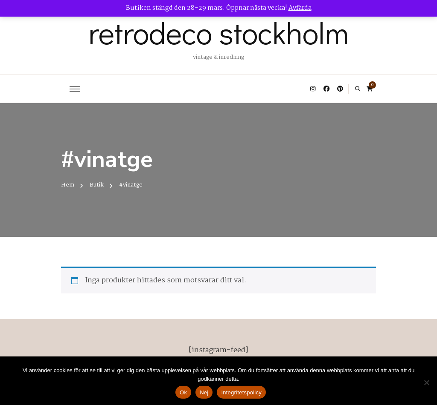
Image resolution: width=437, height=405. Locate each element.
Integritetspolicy (241, 392)
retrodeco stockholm (218, 32)
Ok (183, 392)
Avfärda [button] (300, 8)
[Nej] (426, 382)
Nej (204, 392)
